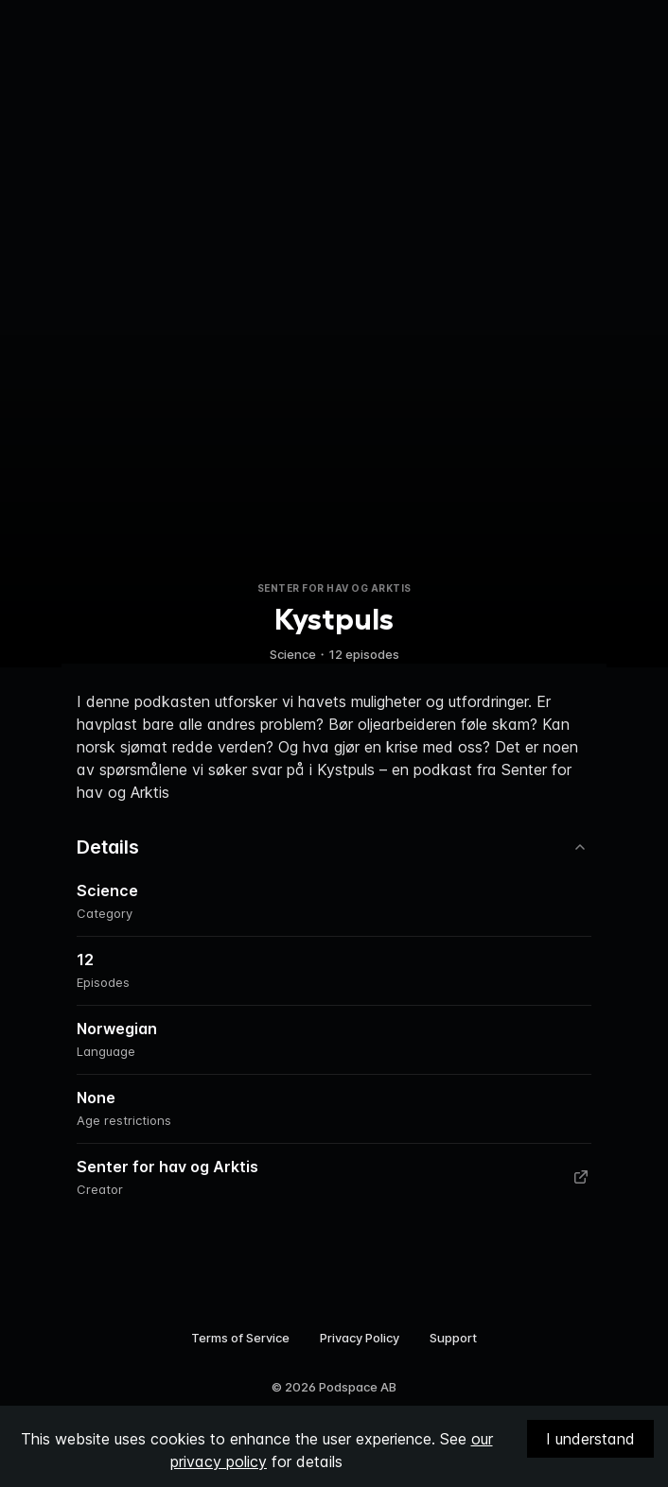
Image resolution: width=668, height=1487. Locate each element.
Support (453, 1337)
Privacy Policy (359, 1337)
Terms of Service (240, 1337)
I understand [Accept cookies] (590, 1438)
